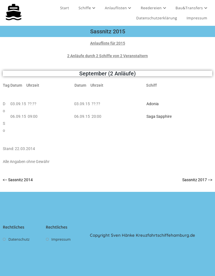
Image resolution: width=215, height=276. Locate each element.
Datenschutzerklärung (156, 17)
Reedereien (153, 7)
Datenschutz (19, 239)
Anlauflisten (118, 7)
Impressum (196, 17)
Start (64, 7)
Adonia (152, 104)
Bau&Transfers (191, 7)
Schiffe (86, 7)
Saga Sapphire (159, 116)
